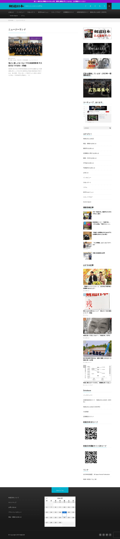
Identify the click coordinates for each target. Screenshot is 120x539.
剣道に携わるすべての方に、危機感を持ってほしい (97, 382)
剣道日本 (22, 535)
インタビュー (20, 12)
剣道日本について (13, 497)
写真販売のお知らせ (89, 168)
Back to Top (60, 490)
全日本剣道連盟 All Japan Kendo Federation (96, 474)
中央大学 (19, 60)
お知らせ (11, 12)
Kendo (14, 60)
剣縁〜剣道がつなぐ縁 (89, 479)
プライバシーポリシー (15, 512)
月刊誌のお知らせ (88, 163)
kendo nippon (14, 15)
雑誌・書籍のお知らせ (89, 143)
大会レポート (31, 12)
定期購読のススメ (68, 12)
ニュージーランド (33, 60)
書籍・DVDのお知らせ (90, 158)
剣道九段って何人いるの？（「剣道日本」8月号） (97, 335)
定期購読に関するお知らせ (91, 153)
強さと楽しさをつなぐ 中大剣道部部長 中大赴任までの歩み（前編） (25, 64)
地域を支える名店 (88, 138)
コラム (23, 15)
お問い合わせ (12, 507)
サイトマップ (12, 502)
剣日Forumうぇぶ (43, 12)
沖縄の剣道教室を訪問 (99, 253)
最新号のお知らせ (88, 148)
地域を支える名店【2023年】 (92, 407)
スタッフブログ (55, 12)
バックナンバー (87, 395)
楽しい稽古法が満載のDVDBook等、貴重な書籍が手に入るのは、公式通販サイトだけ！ (60, 1)
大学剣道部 (25, 60)
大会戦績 (85, 411)
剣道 (11, 60)
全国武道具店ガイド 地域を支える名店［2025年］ (92, 12)
